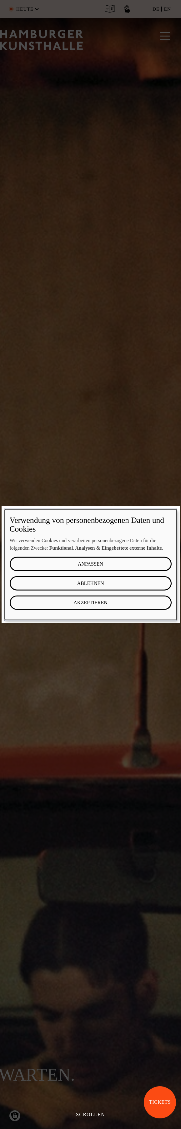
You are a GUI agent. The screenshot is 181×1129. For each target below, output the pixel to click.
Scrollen (90, 1114)
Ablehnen (90, 583)
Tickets (160, 1102)
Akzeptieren (90, 602)
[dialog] (91, 564)
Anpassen (90, 564)
